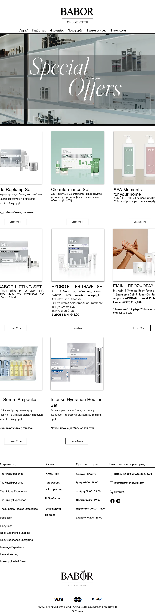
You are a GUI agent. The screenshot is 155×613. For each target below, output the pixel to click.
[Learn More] (15, 222)
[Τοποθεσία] (111, 474)
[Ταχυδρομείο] (111, 483)
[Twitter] (118, 501)
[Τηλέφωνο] (111, 492)
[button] (96, 29)
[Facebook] (112, 501)
